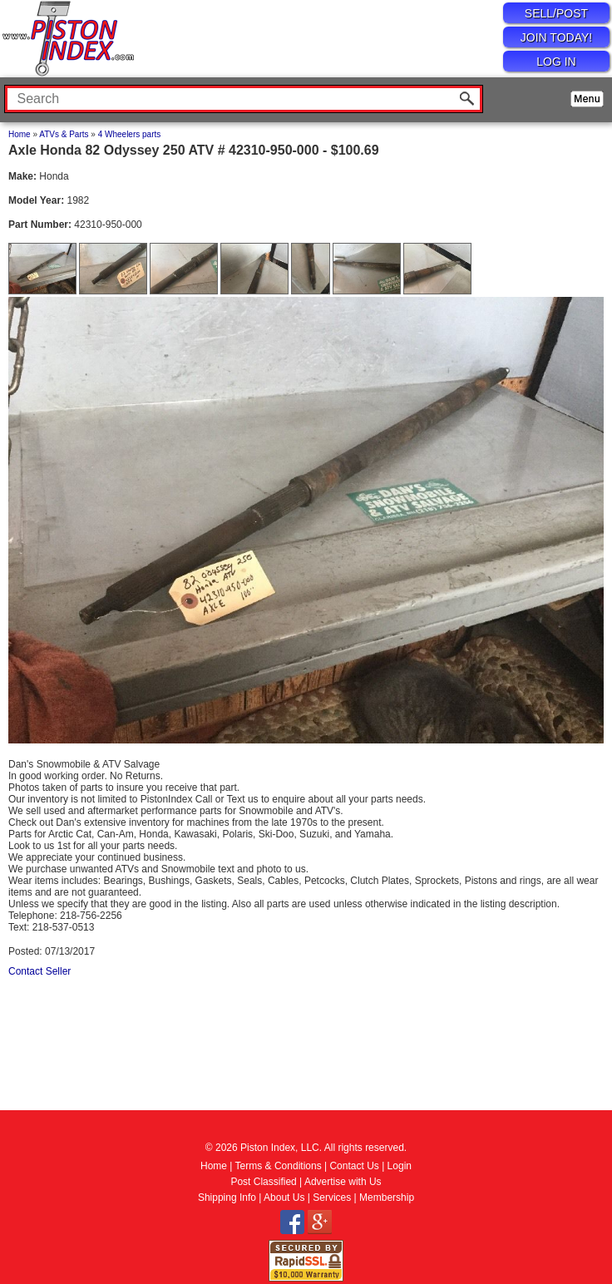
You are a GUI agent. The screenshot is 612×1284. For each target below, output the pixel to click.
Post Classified (263, 1182)
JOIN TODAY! (556, 37)
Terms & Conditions (278, 1166)
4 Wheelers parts (129, 134)
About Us (284, 1197)
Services (332, 1197)
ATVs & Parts (63, 134)
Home (19, 134)
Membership (386, 1197)
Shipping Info (227, 1197)
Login (399, 1166)
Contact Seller (39, 971)
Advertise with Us (343, 1182)
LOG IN (555, 61)
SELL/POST (556, 13)
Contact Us (353, 1166)
